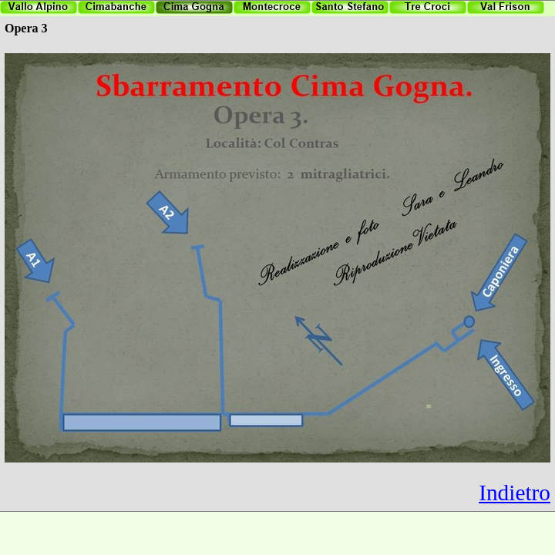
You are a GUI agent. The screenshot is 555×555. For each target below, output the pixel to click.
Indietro (514, 492)
